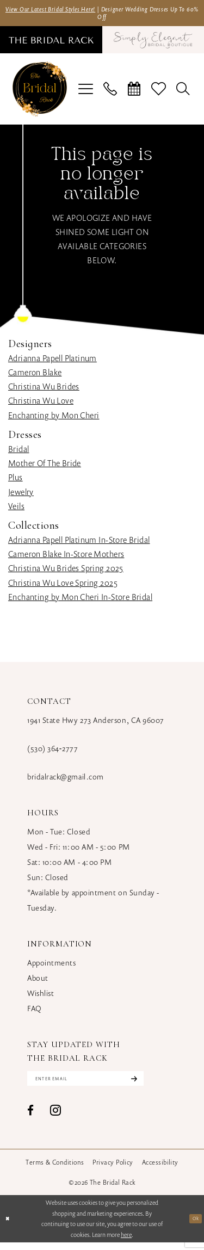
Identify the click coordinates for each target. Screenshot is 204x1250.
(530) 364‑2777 (52, 752)
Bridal (18, 453)
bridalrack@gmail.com (65, 781)
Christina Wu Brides (43, 390)
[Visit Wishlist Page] (158, 93)
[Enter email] (102, 1084)
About (37, 982)
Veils (16, 510)
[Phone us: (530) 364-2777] (110, 93)
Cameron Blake (34, 376)
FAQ (34, 1012)
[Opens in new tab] (149, 44)
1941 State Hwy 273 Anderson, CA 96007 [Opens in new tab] (95, 724)
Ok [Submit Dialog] (194, 1226)
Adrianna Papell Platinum (52, 362)
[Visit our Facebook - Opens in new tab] (30, 1118)
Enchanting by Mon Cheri (54, 419)
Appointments (51, 967)
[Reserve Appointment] (134, 93)
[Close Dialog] (9, 1227)
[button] (85, 93)
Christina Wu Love (40, 404)
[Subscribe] (163, 1084)
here (126, 1243)
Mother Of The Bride (44, 467)
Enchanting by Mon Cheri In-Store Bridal (80, 601)
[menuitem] (55, 44)
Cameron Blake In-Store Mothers (66, 558)
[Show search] (183, 93)
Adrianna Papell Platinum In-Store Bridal (79, 544)
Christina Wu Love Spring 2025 (63, 586)
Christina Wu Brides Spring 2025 (65, 572)
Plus (15, 481)
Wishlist (40, 997)
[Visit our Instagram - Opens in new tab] (55, 1118)
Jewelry (21, 495)
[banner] (40, 93)
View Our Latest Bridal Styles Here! (67, 10)
